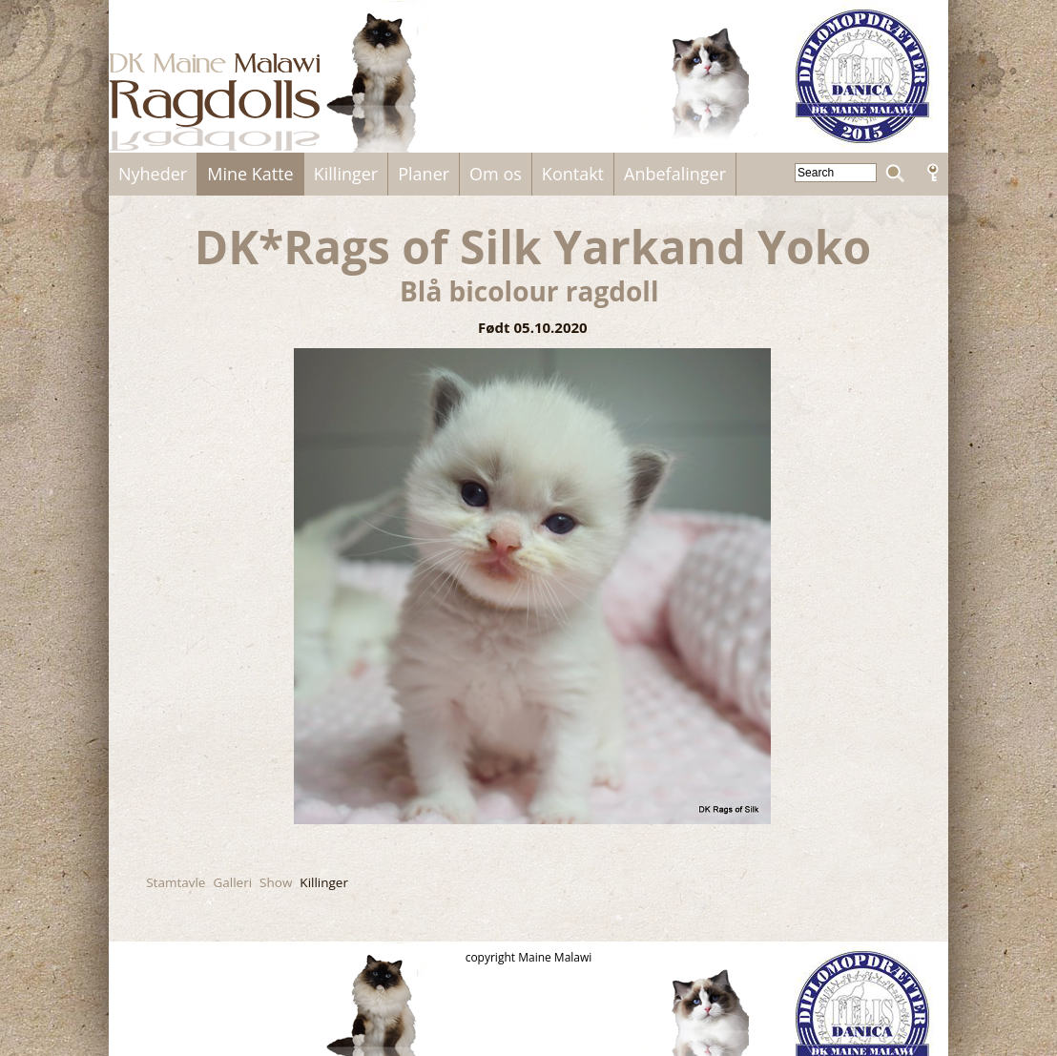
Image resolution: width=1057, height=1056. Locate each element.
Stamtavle (175, 882)
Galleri (232, 882)
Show (275, 882)
